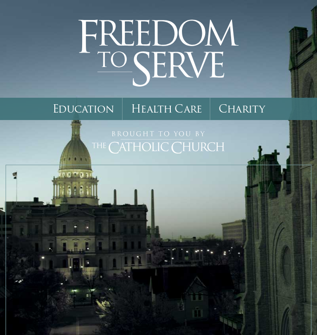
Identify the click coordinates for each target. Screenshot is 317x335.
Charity (242, 108)
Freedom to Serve (158, 53)
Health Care (166, 108)
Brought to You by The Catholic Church (158, 142)
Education (83, 108)
